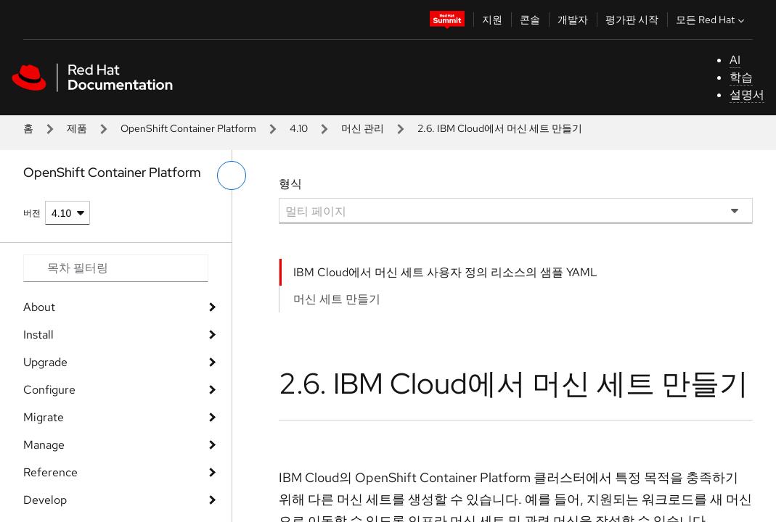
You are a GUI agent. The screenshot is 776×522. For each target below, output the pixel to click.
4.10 (299, 128)
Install (38, 334)
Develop (45, 500)
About (39, 307)
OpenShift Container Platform (188, 128)
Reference (50, 472)
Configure (49, 389)
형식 (290, 183)
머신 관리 (362, 128)
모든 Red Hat (712, 19)
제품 (77, 128)
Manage (44, 444)
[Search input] (115, 268)
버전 (32, 213)
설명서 (747, 94)
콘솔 (530, 19)
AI (735, 59)
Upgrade (45, 362)
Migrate (43, 417)
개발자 (573, 19)
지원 (492, 19)
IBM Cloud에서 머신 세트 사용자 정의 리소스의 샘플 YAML (445, 272)
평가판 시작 (631, 19)
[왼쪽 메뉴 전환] (231, 175)
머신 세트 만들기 (336, 299)
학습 (741, 77)
